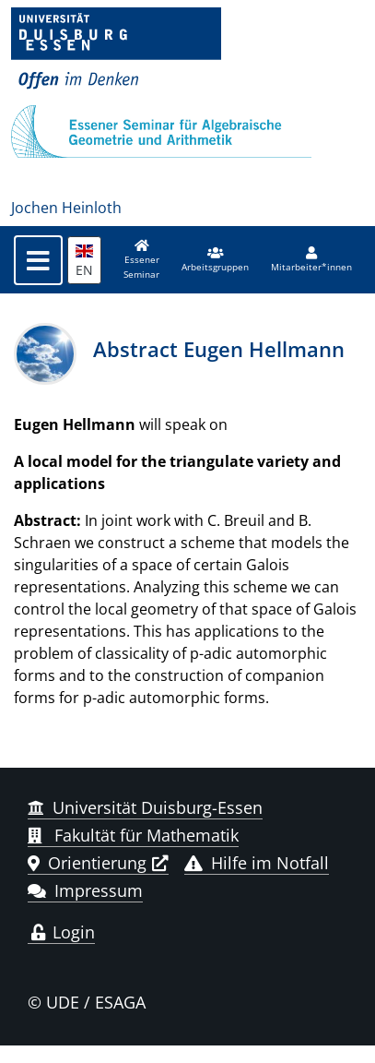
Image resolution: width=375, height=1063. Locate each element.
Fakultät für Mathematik (133, 835)
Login (61, 932)
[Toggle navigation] (38, 260)
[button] (215, 260)
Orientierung (87, 863)
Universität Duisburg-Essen (145, 807)
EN (84, 262)
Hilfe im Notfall (256, 863)
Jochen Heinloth (66, 207)
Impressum (85, 890)
